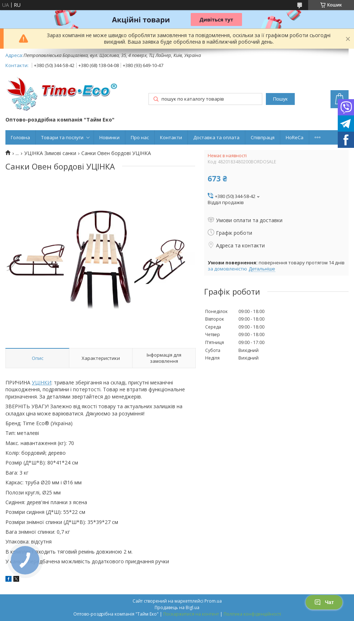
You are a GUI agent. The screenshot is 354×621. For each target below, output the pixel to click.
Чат (324, 602)
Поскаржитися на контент (191, 614)
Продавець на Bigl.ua (177, 607)
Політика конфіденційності (252, 614)
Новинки (109, 137)
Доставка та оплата (216, 137)
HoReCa (294, 137)
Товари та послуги (62, 137)
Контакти (171, 137)
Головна (20, 137)
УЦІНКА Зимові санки (50, 153)
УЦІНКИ (41, 382)
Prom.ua (213, 601)
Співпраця (263, 137)
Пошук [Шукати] (280, 99)
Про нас (140, 137)
